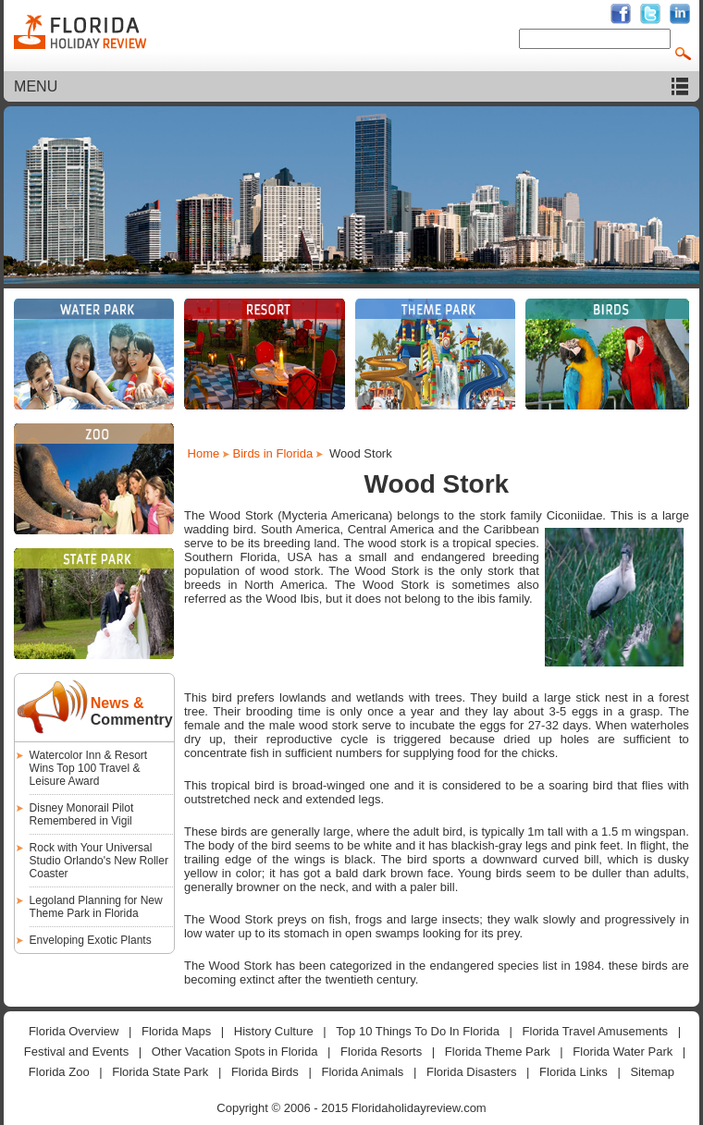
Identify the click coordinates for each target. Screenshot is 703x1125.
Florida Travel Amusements (596, 1031)
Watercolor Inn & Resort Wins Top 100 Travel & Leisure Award (89, 768)
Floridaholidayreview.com (419, 1108)
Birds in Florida (272, 453)
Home (203, 453)
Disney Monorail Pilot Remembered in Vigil (82, 814)
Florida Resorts (381, 1051)
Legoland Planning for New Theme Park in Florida (96, 907)
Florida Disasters (471, 1072)
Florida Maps (176, 1031)
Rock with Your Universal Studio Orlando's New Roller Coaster (99, 860)
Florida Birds (265, 1072)
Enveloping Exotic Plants (91, 940)
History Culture (274, 1031)
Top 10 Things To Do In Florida (418, 1031)
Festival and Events (76, 1051)
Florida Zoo (59, 1072)
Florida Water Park (622, 1051)
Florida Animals (362, 1072)
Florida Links (573, 1072)
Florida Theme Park (497, 1051)
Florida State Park (160, 1072)
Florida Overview (74, 1031)
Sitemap (652, 1072)
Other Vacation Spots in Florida (235, 1051)
